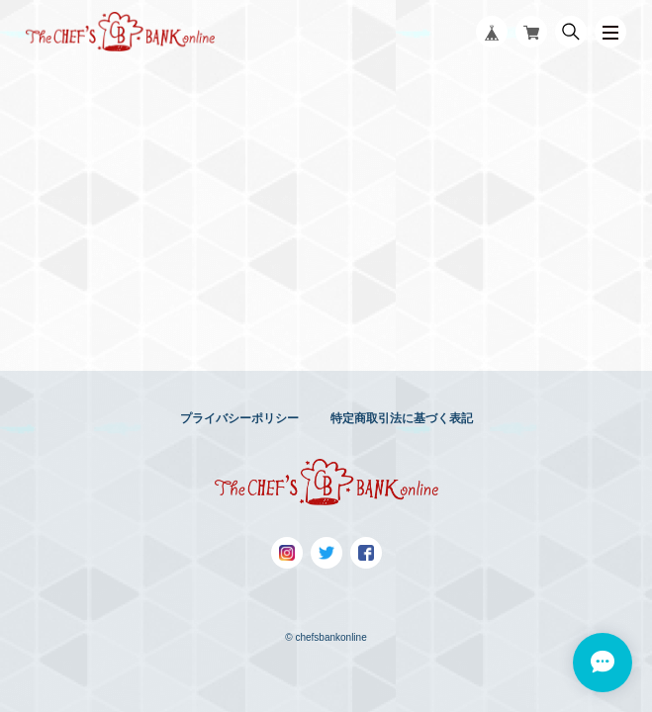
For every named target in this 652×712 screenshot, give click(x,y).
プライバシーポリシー (239, 418)
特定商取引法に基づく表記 (401, 418)
